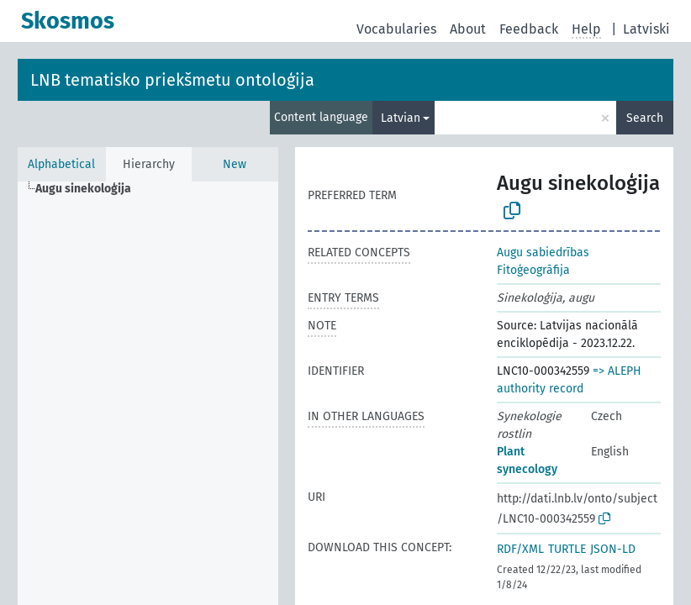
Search (644, 118)
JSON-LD (613, 549)
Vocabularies (396, 29)
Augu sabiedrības (543, 252)
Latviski (646, 29)
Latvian (400, 118)
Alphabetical (61, 164)
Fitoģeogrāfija (533, 270)
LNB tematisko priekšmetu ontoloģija (172, 80)
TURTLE (567, 549)
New (234, 164)
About (468, 29)
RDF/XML (520, 549)
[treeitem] (90, 189)
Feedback (528, 29)
